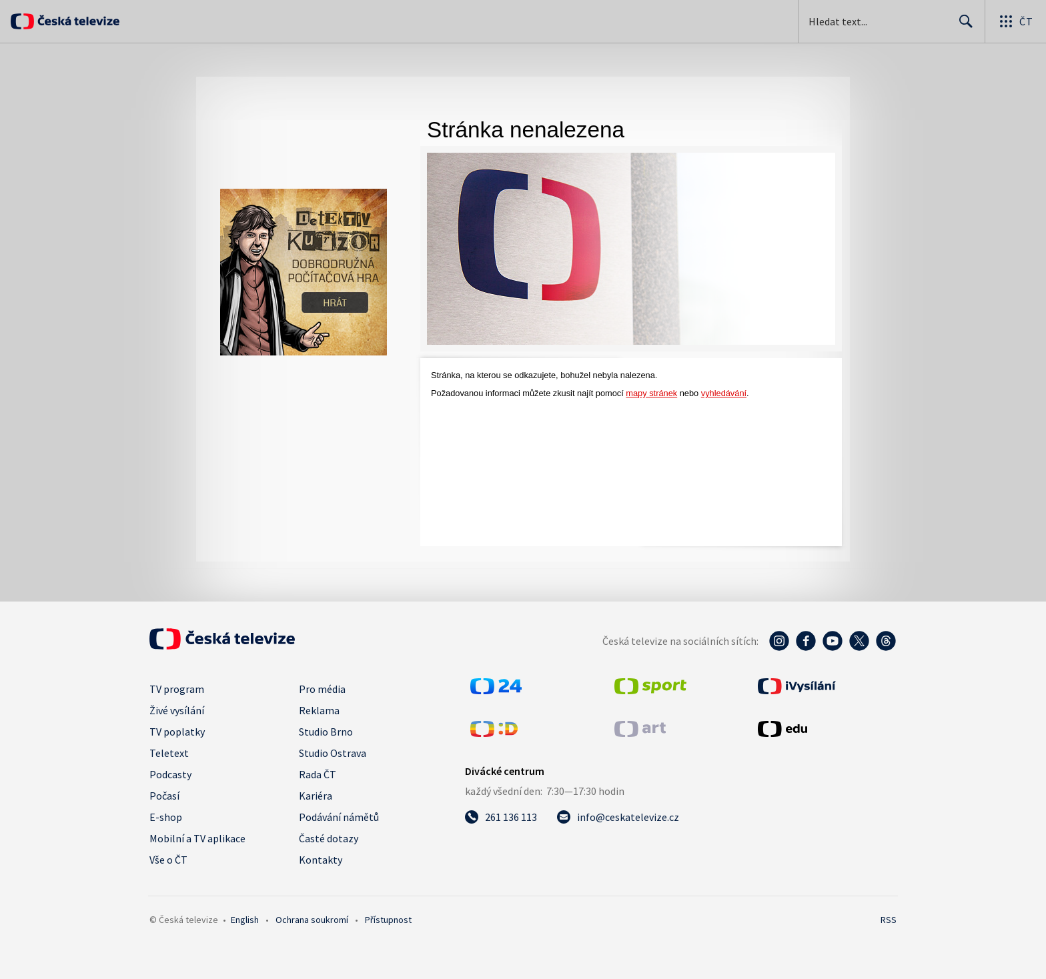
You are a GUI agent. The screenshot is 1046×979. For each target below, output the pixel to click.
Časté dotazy (328, 838)
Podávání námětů (339, 817)
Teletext (169, 753)
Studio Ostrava (332, 753)
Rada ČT (317, 774)
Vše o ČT (168, 859)
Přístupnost (388, 920)
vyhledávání (723, 393)
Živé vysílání (176, 710)
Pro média (322, 689)
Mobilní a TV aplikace (197, 838)
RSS (889, 920)
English (245, 920)
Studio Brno (326, 731)
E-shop (165, 817)
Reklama (319, 710)
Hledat (962, 26)
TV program (176, 689)
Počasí (164, 795)
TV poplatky (177, 731)
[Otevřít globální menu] (1015, 21)
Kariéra (315, 795)
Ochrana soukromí (312, 920)
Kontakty (320, 859)
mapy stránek (651, 393)
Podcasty (170, 774)
